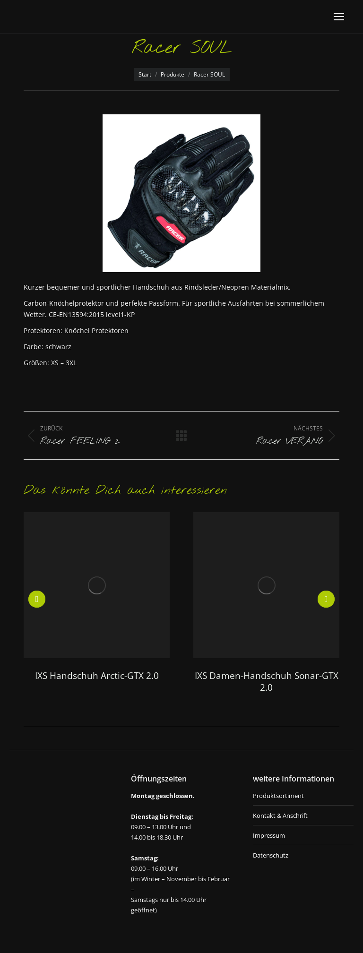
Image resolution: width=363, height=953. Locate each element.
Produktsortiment (278, 795)
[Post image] (97, 585)
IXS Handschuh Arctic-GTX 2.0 (97, 676)
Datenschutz (270, 855)
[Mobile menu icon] (339, 16)
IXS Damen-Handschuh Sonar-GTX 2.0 (266, 682)
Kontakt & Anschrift (280, 815)
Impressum (269, 835)
